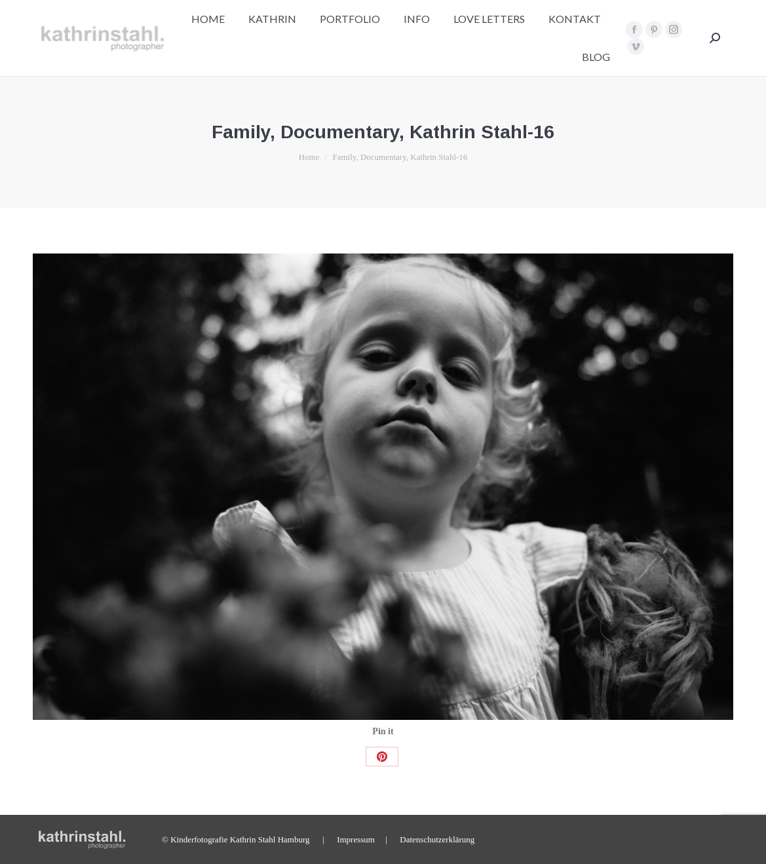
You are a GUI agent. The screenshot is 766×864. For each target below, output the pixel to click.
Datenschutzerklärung (437, 839)
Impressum (356, 839)
